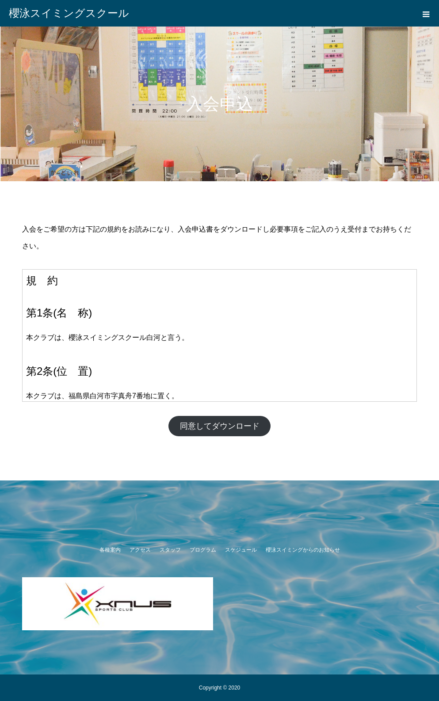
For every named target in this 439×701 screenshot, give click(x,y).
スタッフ (170, 550)
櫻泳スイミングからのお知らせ (303, 550)
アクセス (140, 550)
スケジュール (241, 550)
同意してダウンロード (220, 426)
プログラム (203, 550)
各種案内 (110, 550)
